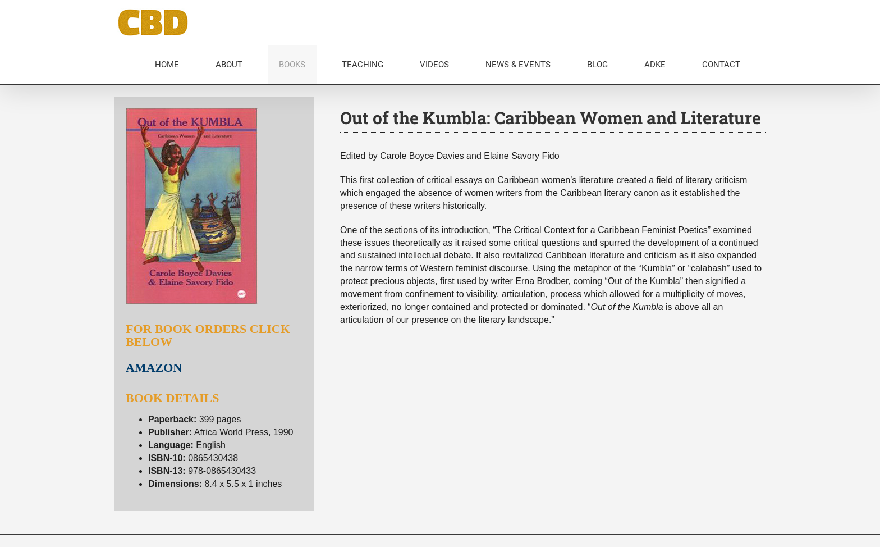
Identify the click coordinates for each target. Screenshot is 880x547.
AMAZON (154, 368)
